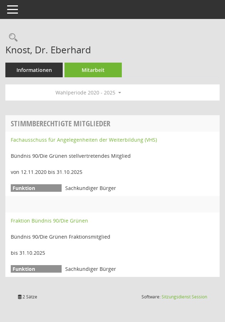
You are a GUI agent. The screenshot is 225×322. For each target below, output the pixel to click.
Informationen (34, 70)
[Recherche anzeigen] (11, 38)
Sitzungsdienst (184, 297)
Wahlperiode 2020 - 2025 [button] (88, 92)
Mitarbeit (93, 70)
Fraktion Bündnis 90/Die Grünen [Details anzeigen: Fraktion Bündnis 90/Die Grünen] (49, 220)
